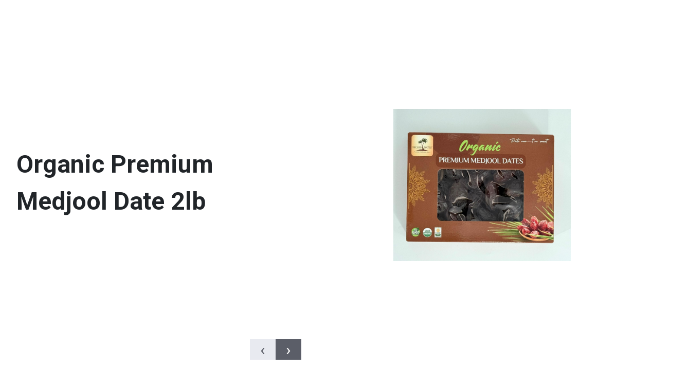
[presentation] (263, 349)
